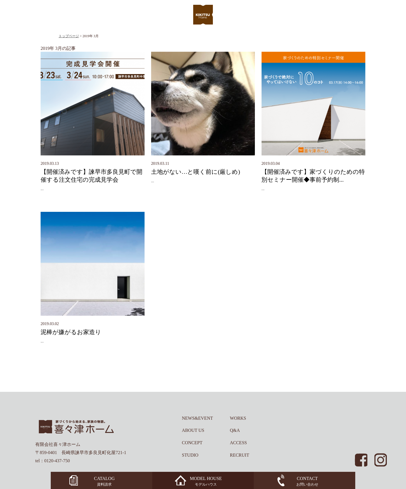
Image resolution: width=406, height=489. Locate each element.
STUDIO (190, 455)
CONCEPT (192, 442)
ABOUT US (193, 430)
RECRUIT (239, 455)
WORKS (238, 418)
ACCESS (238, 442)
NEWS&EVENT (197, 418)
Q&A (235, 430)
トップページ (69, 36)
